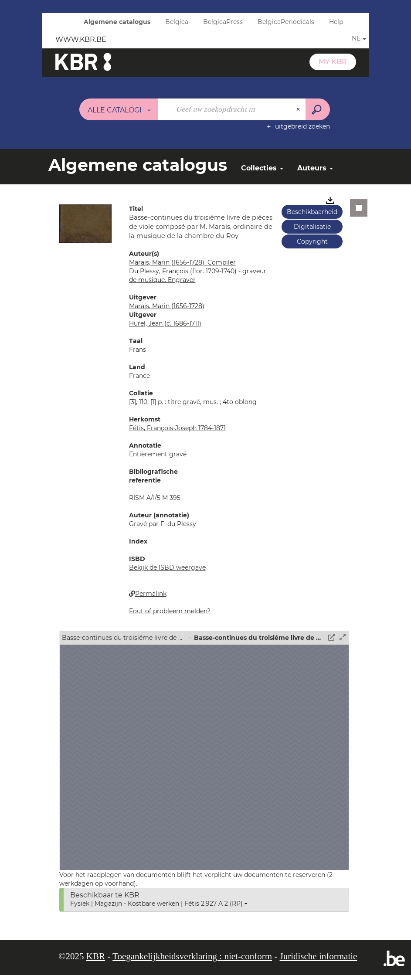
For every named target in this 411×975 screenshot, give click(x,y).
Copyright (312, 241)
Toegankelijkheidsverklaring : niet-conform (192, 956)
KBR (95, 956)
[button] (85, 223)
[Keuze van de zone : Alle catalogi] (119, 109)
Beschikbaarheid (312, 212)
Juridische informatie (318, 956)
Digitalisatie (312, 227)
